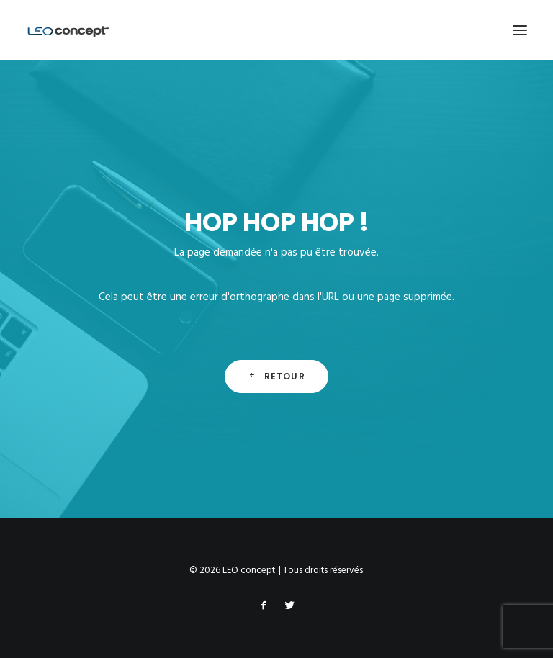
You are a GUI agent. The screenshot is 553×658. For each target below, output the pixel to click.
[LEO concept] (69, 30)
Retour (276, 376)
